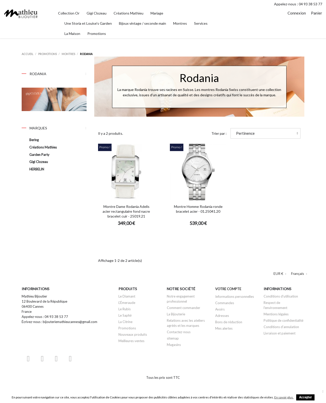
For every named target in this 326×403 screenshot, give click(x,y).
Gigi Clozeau (38, 162)
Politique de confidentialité (283, 320)
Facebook (28, 358)
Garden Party (39, 155)
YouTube (42, 358)
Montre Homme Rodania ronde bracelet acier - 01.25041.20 (198, 208)
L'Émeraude (126, 303)
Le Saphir (125, 315)
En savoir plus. (284, 397)
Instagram (70, 358)
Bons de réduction (228, 322)
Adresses (222, 316)
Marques (34, 128)
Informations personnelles (234, 296)
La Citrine (125, 322)
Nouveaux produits (132, 334)
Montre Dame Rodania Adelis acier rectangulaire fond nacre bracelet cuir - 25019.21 (126, 211)
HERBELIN (36, 169)
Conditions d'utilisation (281, 296)
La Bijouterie (176, 314)
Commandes (224, 303)
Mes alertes (224, 328)
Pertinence (267, 133)
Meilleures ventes (131, 341)
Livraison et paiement (279, 333)
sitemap (173, 338)
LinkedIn (84, 358)
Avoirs (220, 309)
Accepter (305, 397)
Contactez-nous (179, 332)
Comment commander (183, 308)
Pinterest (56, 358)
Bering (34, 140)
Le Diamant (126, 296)
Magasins (174, 345)
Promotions (127, 328)
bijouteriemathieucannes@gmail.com (70, 322)
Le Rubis (124, 309)
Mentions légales (276, 314)
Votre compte (228, 289)
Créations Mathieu (43, 147)
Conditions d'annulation (281, 327)
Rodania (54, 75)
